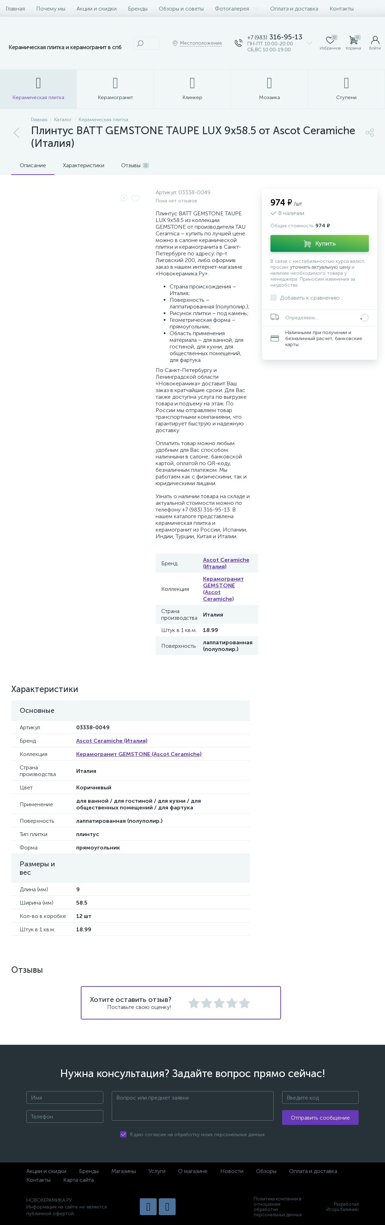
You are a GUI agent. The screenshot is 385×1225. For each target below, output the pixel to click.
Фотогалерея (237, 8)
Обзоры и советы (181, 8)
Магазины (123, 1171)
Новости (231, 1171)
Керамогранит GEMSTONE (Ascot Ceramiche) (139, 754)
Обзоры (266, 1171)
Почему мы (50, 8)
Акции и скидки (97, 8)
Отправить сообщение (320, 1117)
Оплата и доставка (294, 8)
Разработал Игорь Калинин (342, 1206)
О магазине (193, 1171)
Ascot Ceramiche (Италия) (226, 563)
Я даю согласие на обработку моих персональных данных (197, 1135)
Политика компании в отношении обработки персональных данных (278, 1206)
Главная (15, 8)
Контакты (341, 8)
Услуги (157, 1171)
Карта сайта (78, 1180)
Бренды (138, 8)
